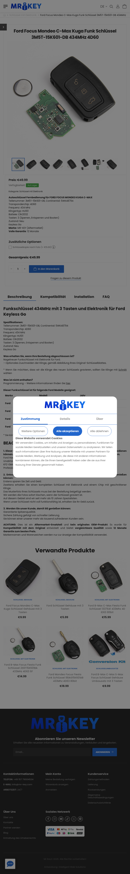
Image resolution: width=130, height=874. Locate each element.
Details (65, 419)
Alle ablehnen (99, 431)
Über (99, 419)
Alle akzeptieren (67, 431)
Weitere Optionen (33, 431)
